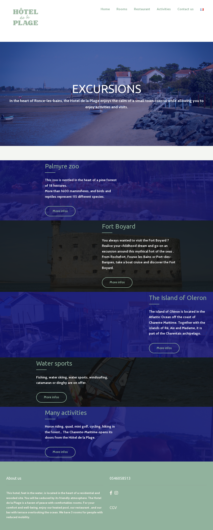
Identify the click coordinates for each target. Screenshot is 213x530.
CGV (113, 507)
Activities (164, 9)
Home (105, 9)
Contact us (185, 9)
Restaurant (142, 9)
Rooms (121, 9)
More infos (60, 211)
